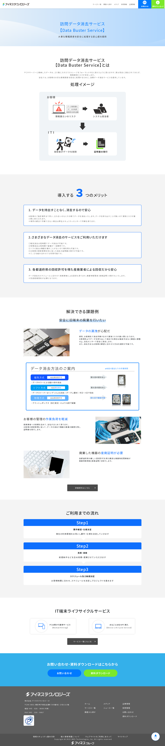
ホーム (87, 703)
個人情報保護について (70, 736)
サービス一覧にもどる (82, 641)
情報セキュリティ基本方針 (44, 736)
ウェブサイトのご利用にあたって (98, 736)
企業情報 (132, 4)
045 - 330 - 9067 (36, 712)
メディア (116, 4)
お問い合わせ (64, 673)
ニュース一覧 (109, 708)
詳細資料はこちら (82, 488)
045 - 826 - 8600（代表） (39, 708)
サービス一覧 (97, 4)
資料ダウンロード (158, 6)
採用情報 (124, 4)
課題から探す (107, 4)
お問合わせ (144, 6)
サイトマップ (123, 736)
